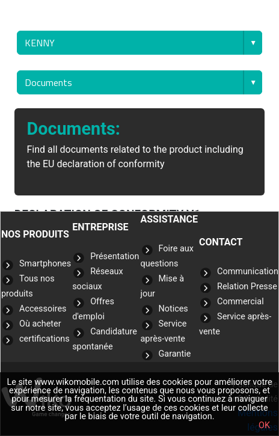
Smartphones (45, 264)
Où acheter (40, 324)
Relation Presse (247, 286)
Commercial (240, 301)
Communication (247, 271)
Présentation (114, 256)
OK (264, 425)
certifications (44, 339)
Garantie (175, 354)
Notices (173, 309)
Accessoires (42, 309)
